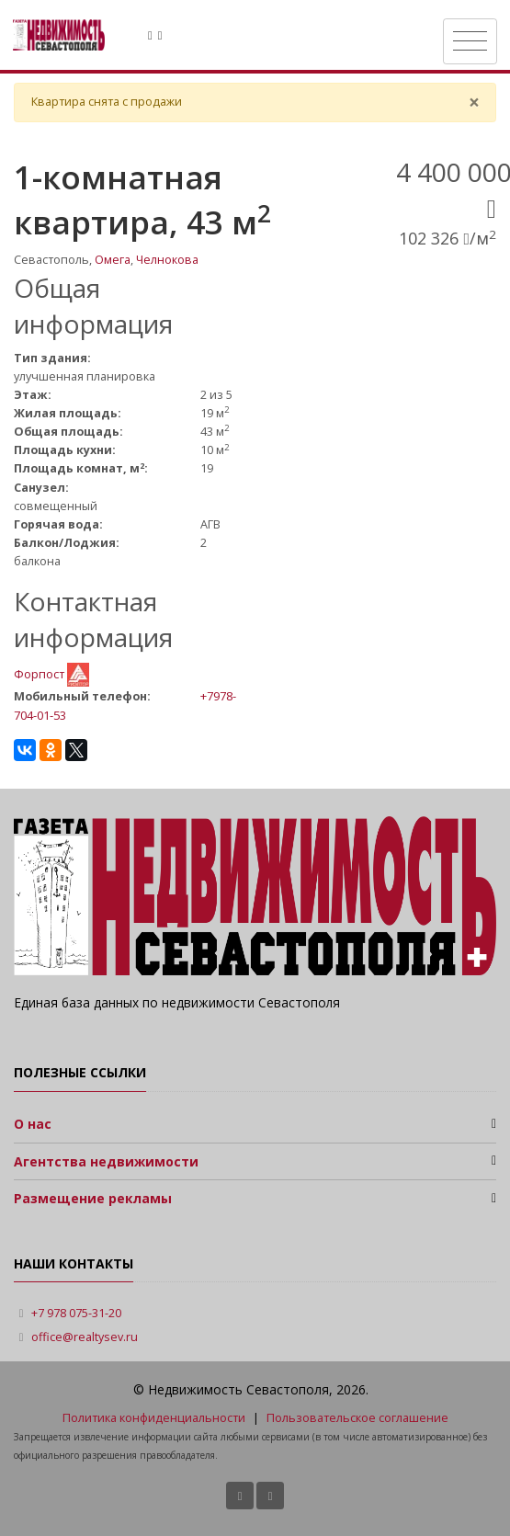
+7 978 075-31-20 (76, 1313)
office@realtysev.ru (84, 1337)
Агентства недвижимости (106, 1161)
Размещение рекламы (93, 1198)
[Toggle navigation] (470, 41)
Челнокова (167, 259)
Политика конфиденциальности (153, 1418)
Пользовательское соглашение (357, 1418)
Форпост (40, 673)
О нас (32, 1123)
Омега (112, 259)
